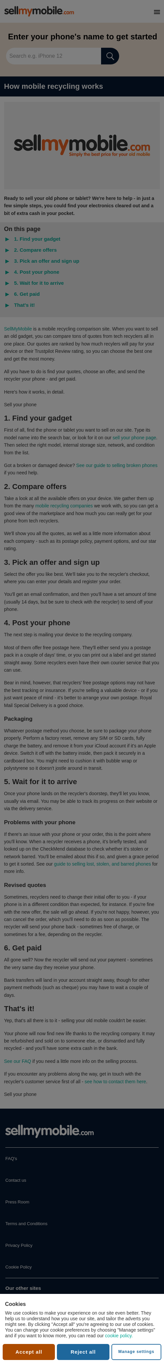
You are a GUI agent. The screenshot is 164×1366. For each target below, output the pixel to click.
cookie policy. (119, 1335)
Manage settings (136, 1351)
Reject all (83, 1352)
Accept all (28, 1352)
